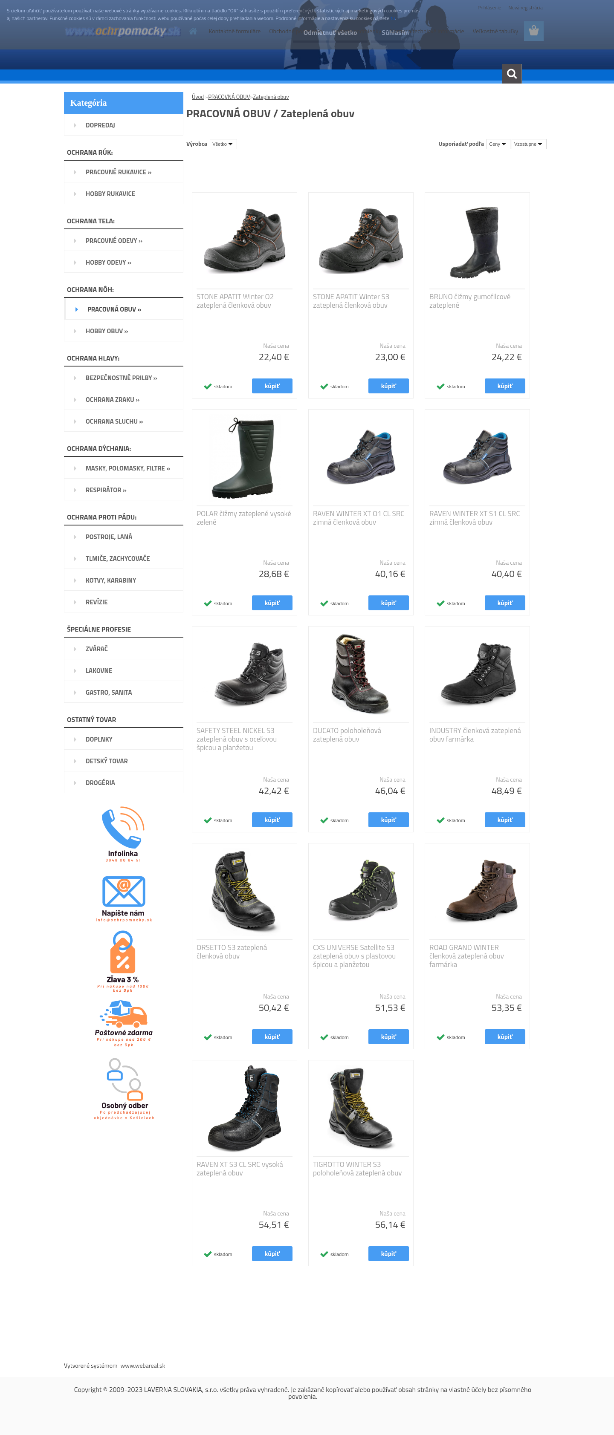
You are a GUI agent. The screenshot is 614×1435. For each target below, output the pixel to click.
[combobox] (498, 144)
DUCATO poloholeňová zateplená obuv (347, 734)
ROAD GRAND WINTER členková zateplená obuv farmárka (466, 956)
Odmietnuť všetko (330, 32)
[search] (511, 74)
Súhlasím (395, 32)
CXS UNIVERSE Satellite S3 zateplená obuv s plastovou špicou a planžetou (354, 956)
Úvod (198, 96)
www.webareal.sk (143, 1365)
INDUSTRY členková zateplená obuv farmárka (475, 734)
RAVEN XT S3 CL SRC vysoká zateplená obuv (240, 1168)
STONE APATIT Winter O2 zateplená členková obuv (235, 300)
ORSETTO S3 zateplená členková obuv (232, 951)
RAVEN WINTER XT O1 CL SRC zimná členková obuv (359, 517)
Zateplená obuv (271, 96)
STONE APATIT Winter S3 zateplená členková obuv (351, 300)
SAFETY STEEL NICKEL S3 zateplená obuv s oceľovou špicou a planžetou (237, 739)
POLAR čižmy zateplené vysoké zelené (244, 517)
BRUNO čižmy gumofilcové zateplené (469, 300)
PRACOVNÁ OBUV (229, 96)
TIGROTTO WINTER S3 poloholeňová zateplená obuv (357, 1168)
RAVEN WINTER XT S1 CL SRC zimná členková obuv (474, 517)
